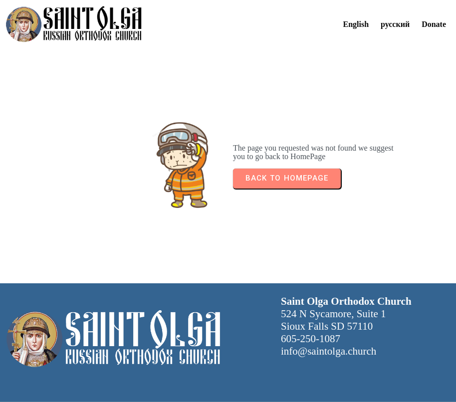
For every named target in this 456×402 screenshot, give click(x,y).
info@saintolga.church (328, 351)
